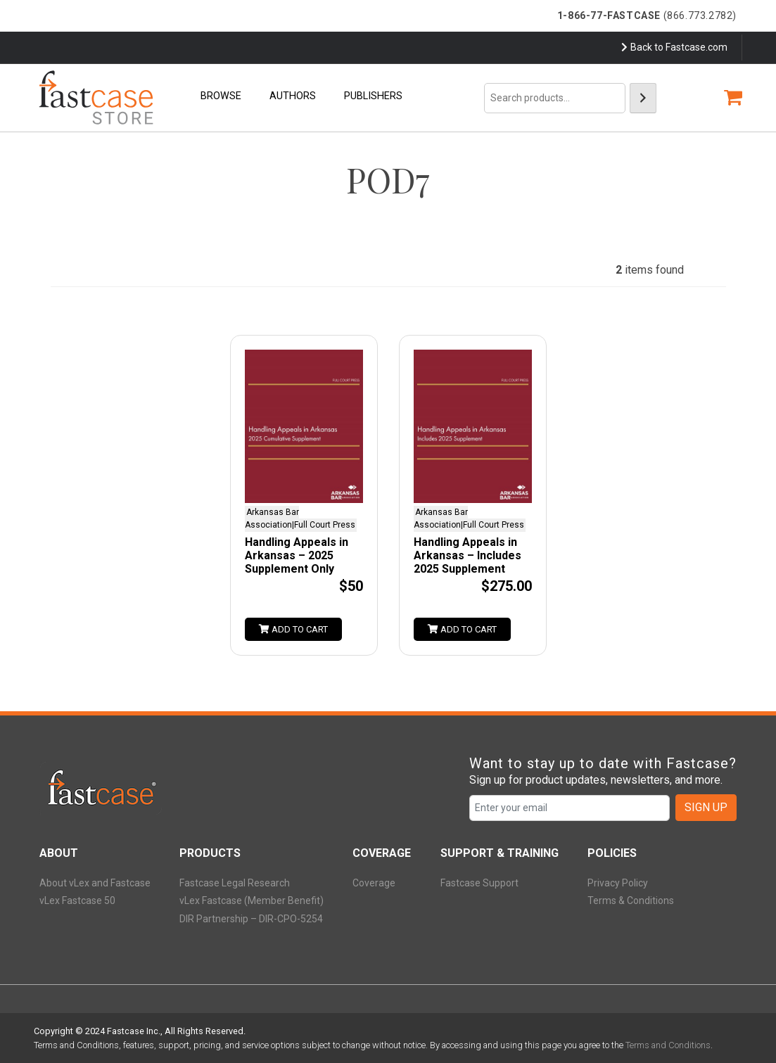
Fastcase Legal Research (234, 883)
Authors (292, 96)
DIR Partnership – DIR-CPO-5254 (251, 918)
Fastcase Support (479, 883)
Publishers (373, 96)
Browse (221, 96)
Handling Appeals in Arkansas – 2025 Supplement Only (296, 555)
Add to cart (293, 629)
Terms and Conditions (668, 1045)
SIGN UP (706, 807)
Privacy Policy (617, 883)
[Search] (643, 98)
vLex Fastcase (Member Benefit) (251, 900)
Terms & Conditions (630, 900)
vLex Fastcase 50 (77, 900)
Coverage (373, 883)
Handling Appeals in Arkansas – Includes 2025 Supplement (467, 555)
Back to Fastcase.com (674, 47)
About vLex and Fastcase (95, 883)
